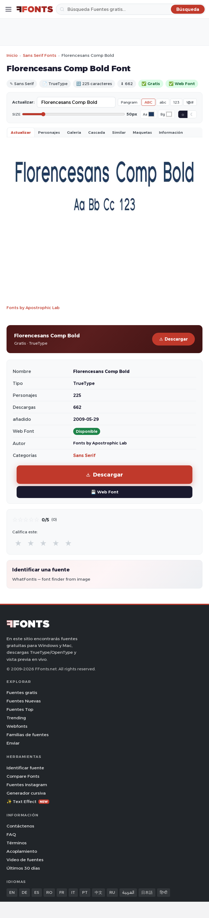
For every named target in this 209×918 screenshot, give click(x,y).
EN (12, 892)
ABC (148, 102)
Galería (74, 132)
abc (162, 102)
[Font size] (73, 114)
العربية (128, 892)
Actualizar (21, 132)
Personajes (49, 132)
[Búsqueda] (131, 9)
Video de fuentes (25, 859)
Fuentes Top (20, 709)
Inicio (12, 55)
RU (112, 892)
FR (61, 892)
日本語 (147, 892)
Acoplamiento (22, 851)
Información (171, 132)
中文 (98, 892)
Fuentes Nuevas (24, 701)
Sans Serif (84, 455)
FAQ (11, 834)
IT (73, 892)
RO (49, 892)
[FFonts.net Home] (34, 9)
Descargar (173, 339)
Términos (17, 842)
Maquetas (142, 132)
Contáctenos (20, 826)
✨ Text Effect (28, 801)
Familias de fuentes (28, 734)
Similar (119, 132)
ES (36, 892)
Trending (16, 717)
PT (85, 892)
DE (24, 892)
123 (176, 102)
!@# (190, 102)
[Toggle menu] (8, 9)
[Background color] (169, 114)
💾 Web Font (104, 491)
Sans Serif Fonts (39, 55)
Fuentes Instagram (27, 784)
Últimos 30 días (23, 868)
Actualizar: (23, 102)
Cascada (96, 132)
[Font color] (151, 114)
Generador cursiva (26, 793)
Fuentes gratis (22, 692)
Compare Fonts (23, 776)
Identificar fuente (25, 767)
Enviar (13, 743)
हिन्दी (163, 892)
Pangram (129, 102)
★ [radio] (18, 543)
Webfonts (17, 726)
